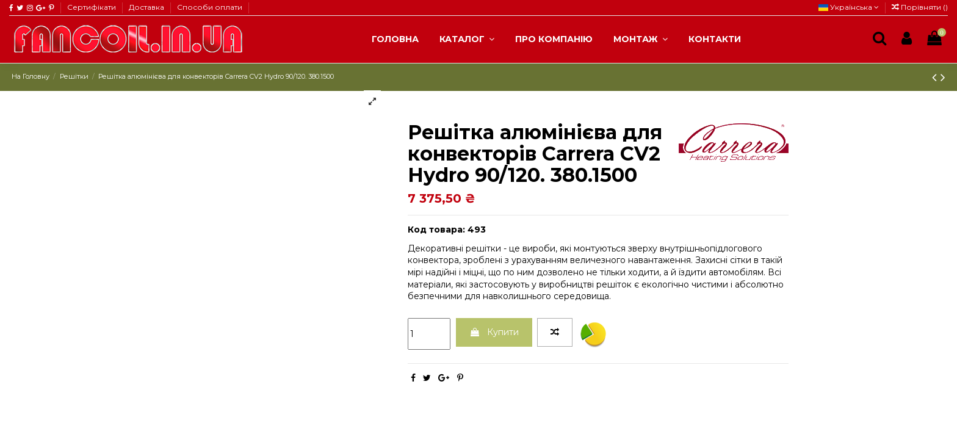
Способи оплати (209, 7)
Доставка (147, 7)
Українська (848, 7)
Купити (494, 332)
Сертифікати (92, 7)
